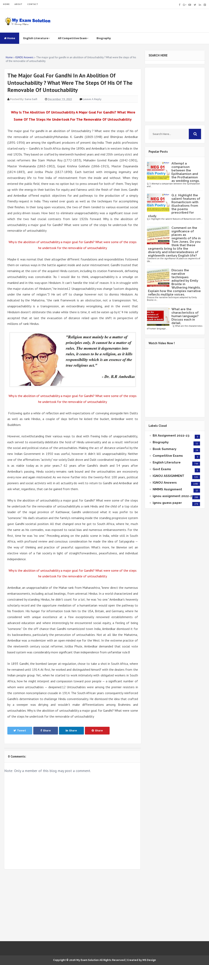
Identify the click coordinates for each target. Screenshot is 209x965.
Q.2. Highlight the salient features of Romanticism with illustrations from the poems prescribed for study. (174, 205)
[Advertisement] (72, 905)
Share (45, 730)
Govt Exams (162, 469)
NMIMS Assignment (167, 489)
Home (9, 38)
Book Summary (164, 449)
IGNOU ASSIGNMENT (168, 476)
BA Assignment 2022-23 (171, 435)
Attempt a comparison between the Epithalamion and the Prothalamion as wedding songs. (185, 172)
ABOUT (18, 4)
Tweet (19, 730)
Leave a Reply (92, 99)
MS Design (149, 960)
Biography (104, 38)
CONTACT (32, 4)
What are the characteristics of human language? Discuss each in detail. (185, 316)
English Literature (36, 38)
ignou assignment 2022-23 (173, 496)
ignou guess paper (167, 503)
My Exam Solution (87, 960)
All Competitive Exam (73, 38)
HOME (6, 4)
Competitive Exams (168, 456)
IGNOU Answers (165, 482)
